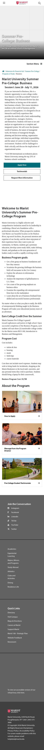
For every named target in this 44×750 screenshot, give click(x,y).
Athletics (11, 571)
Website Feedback (15, 637)
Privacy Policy (13, 730)
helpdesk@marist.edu (16, 739)
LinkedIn (14, 516)
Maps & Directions (15, 621)
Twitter (14, 529)
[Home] (3, 71)
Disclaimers (27, 728)
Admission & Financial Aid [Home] (15, 71)
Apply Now (22, 165)
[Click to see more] (39, 416)
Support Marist (13, 629)
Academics (12, 549)
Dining (10, 582)
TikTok (13, 520)
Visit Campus (13, 617)
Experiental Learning (12, 554)
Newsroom (12, 642)
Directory (11, 612)
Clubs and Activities (11, 577)
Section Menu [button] (34, 63)
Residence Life (13, 587)
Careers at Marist (14, 625)
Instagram (15, 508)
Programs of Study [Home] (8, 74)
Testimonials (22, 171)
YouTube (14, 525)
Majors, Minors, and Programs (13, 561)
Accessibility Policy (27, 730)
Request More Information (22, 178)
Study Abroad (13, 567)
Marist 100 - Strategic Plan (18, 633)
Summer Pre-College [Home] (32, 71)
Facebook (15, 512)
